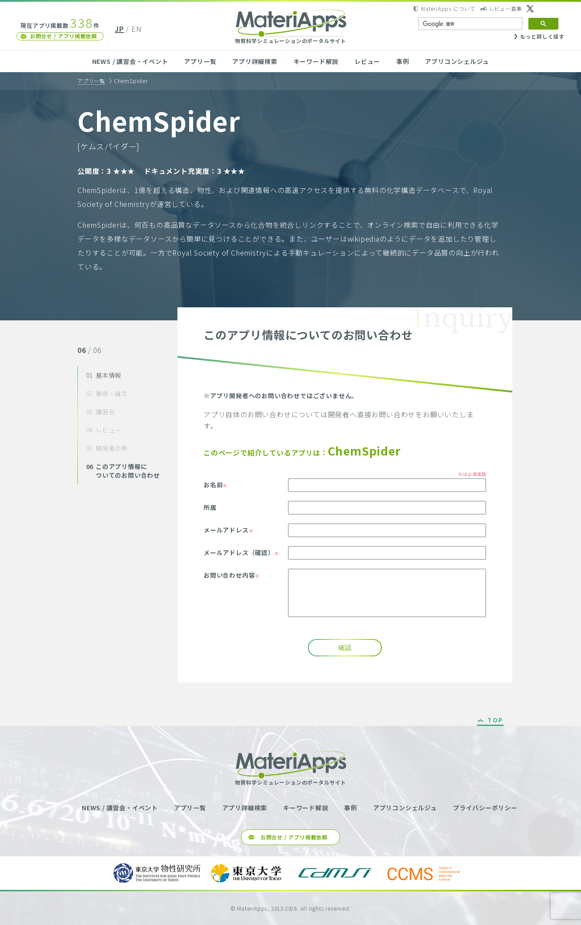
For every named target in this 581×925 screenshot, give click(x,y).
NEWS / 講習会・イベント (130, 61)
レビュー (367, 61)
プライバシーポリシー (485, 807)
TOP (496, 720)
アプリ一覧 (200, 61)
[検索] (469, 24)
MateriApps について (448, 8)
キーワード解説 (316, 61)
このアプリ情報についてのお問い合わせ (123, 470)
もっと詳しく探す (542, 36)
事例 (402, 61)
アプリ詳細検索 (254, 61)
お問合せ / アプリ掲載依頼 (63, 36)
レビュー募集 (505, 8)
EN (136, 28)
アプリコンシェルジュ (457, 61)
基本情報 (104, 375)
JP (119, 28)
